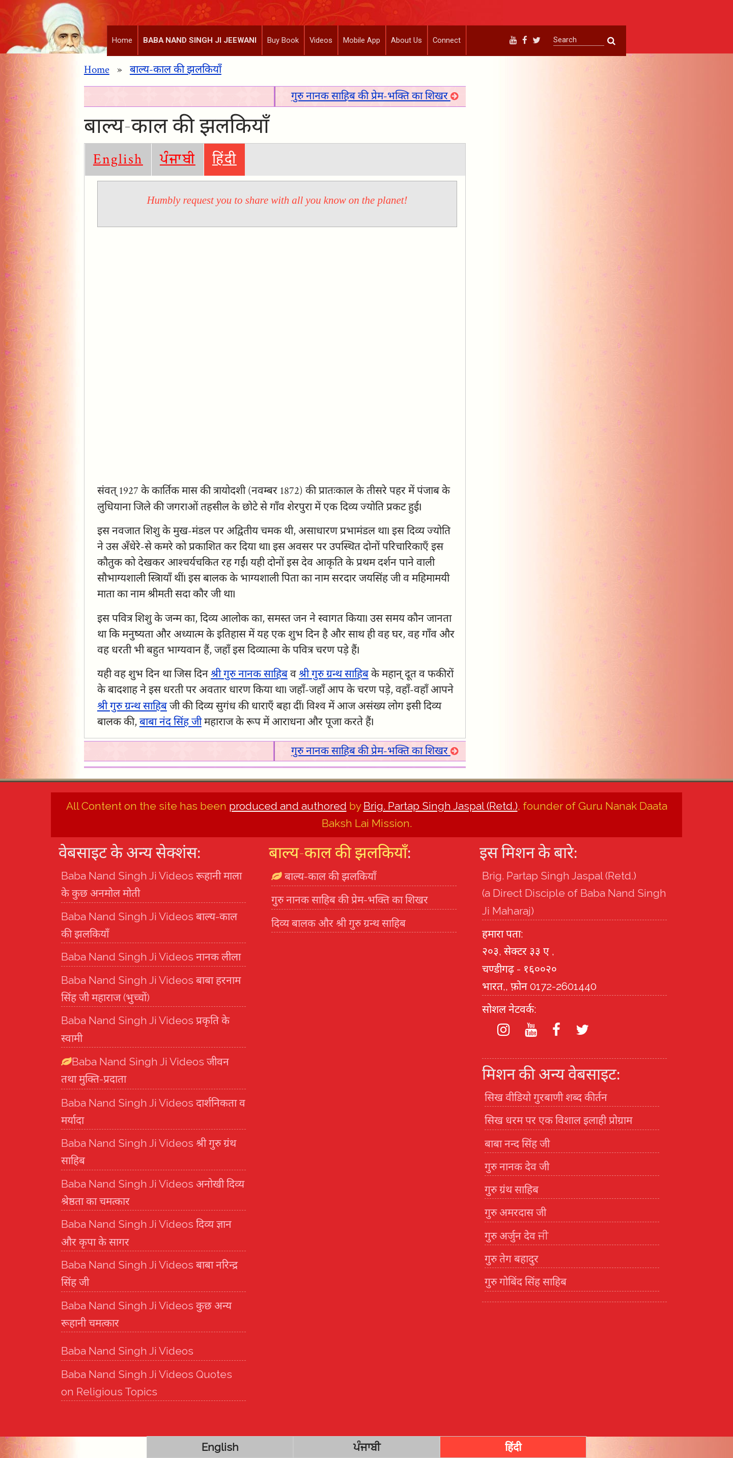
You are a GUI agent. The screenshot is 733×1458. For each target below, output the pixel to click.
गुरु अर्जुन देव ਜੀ (516, 1257)
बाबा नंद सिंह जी (170, 743)
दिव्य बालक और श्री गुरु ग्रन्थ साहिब (338, 944)
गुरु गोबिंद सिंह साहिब (526, 1303)
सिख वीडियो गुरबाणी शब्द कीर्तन (546, 1118)
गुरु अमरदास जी (515, 1233)
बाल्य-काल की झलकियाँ (175, 91)
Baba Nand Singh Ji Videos (127, 1372)
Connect (447, 40)
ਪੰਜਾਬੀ (177, 180)
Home (122, 40)
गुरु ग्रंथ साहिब (512, 1210)
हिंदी (224, 180)
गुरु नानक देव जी (517, 1187)
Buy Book (283, 40)
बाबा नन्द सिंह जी (517, 1164)
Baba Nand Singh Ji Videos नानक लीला (151, 978)
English (118, 180)
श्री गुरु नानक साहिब (249, 695)
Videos (320, 40)
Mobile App (361, 40)
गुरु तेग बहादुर (512, 1280)
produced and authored (288, 827)
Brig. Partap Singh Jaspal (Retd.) (440, 827)
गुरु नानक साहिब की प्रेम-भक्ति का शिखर (374, 117)
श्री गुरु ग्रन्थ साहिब (334, 695)
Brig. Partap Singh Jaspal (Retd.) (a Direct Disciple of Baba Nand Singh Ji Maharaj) (574, 915)
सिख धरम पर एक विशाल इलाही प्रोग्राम (558, 1141)
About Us (406, 40)
